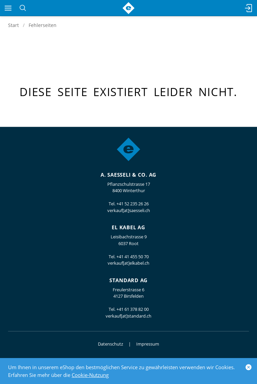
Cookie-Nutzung (90, 375)
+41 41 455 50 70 (132, 257)
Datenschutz (110, 344)
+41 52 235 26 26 (132, 204)
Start (13, 25)
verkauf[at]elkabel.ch (128, 263)
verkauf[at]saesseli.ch (128, 210)
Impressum (147, 344)
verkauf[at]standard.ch (128, 316)
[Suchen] (23, 8)
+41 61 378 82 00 (132, 309)
